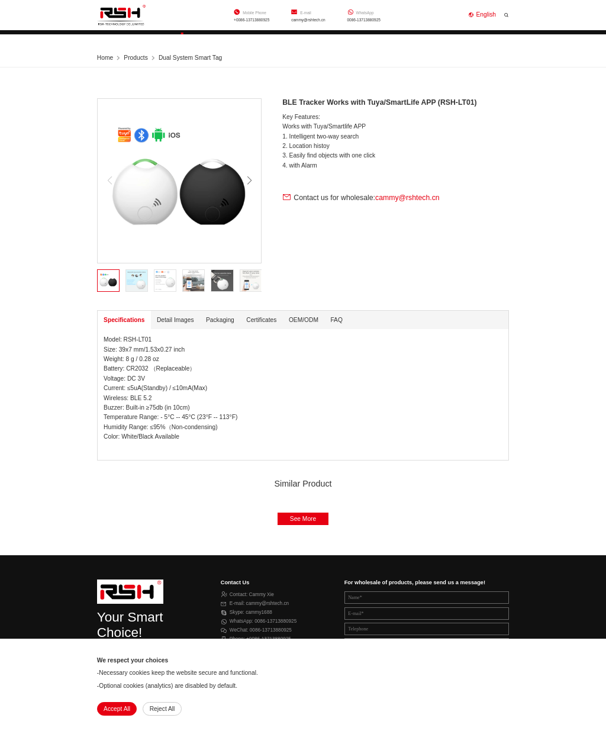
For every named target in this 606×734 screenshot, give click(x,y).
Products (183, 39)
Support (254, 39)
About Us (326, 39)
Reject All (162, 709)
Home (114, 39)
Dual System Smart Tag (190, 57)
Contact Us (403, 39)
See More (303, 519)
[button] (249, 180)
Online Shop (482, 39)
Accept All (117, 709)
